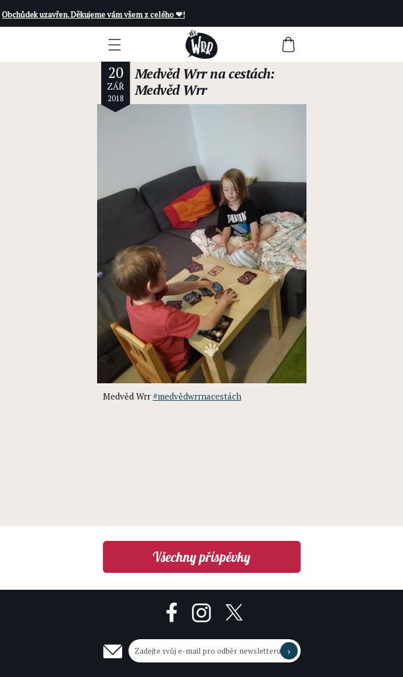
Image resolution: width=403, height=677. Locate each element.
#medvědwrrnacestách (197, 396)
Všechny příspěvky (201, 556)
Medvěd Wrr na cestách (202, 74)
